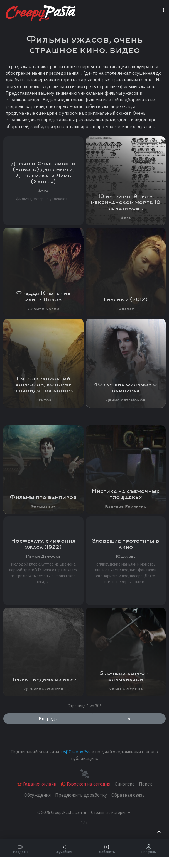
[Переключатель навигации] (164, 9)
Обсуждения (37, 795)
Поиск (145, 784)
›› (129, 718)
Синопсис (124, 784)
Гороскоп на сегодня (85, 784)
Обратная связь (128, 795)
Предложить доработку (81, 795)
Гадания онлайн (36, 784)
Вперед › (48, 718)
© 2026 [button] (84, 812)
